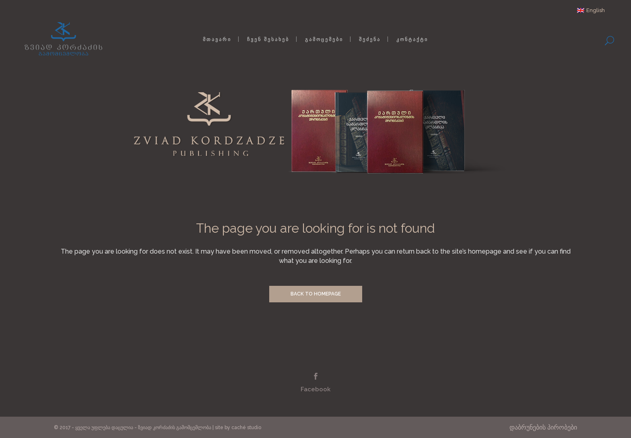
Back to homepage (316, 294)
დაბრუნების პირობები (543, 427)
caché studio (246, 427)
